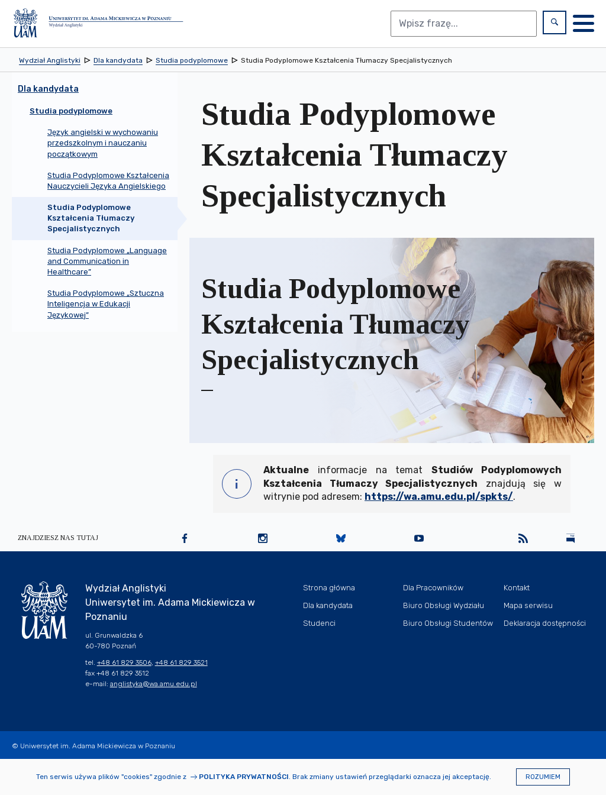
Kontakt (517, 587)
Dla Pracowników (433, 587)
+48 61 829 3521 (181, 662)
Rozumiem (543, 777)
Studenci (319, 623)
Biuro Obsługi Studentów (448, 623)
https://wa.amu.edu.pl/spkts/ (439, 496)
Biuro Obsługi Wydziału (443, 605)
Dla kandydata (328, 605)
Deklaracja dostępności (545, 623)
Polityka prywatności (244, 777)
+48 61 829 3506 (124, 662)
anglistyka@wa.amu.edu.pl (153, 684)
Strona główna (329, 587)
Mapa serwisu (528, 605)
